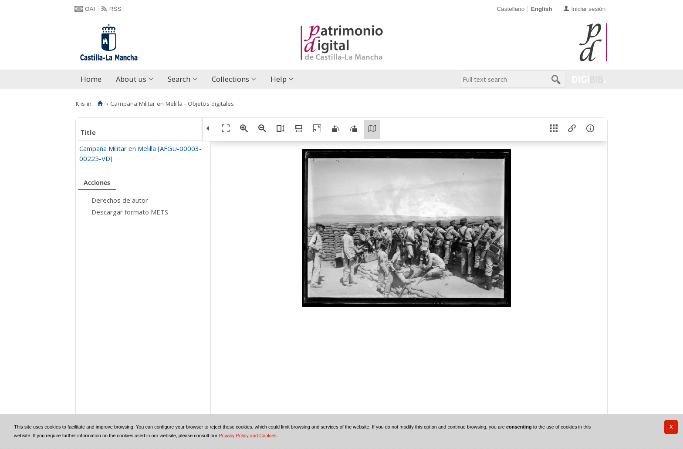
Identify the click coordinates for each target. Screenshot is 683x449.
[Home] (100, 104)
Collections (230, 79)
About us (131, 79)
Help (278, 79)
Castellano (510, 9)
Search (179, 79)
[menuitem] (93, 79)
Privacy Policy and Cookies (248, 435)
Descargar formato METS (129, 212)
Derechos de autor (119, 200)
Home (91, 79)
